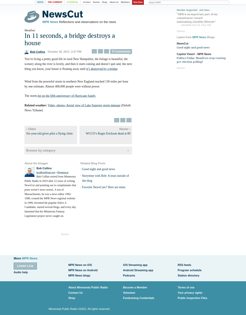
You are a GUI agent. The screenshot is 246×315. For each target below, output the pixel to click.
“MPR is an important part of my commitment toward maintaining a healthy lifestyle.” (202, 19)
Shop (71, 296)
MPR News (52, 22)
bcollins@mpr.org (48, 173)
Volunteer (129, 291)
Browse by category (43, 151)
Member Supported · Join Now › (193, 9)
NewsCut (182, 43)
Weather (32, 31)
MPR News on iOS (80, 264)
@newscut (65, 173)
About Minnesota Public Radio (88, 286)
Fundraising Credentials (138, 296)
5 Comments (123, 52)
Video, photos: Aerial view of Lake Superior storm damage (86, 106)
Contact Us (75, 291)
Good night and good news (100, 169)
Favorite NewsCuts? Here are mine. (106, 188)
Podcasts (129, 274)
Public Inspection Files (192, 296)
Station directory (188, 274)
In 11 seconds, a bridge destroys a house (72, 40)
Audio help (21, 271)
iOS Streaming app (135, 264)
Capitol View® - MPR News (194, 53)
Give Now (138, 2)
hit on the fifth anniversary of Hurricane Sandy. (68, 96)
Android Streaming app (138, 269)
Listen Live (25, 265)
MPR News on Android (83, 269)
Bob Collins (37, 52)
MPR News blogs (79, 274)
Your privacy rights (190, 291)
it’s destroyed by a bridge (104, 69)
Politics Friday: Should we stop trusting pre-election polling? (201, 59)
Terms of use (186, 286)
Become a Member (135, 286)
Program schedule (190, 269)
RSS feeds (184, 264)
